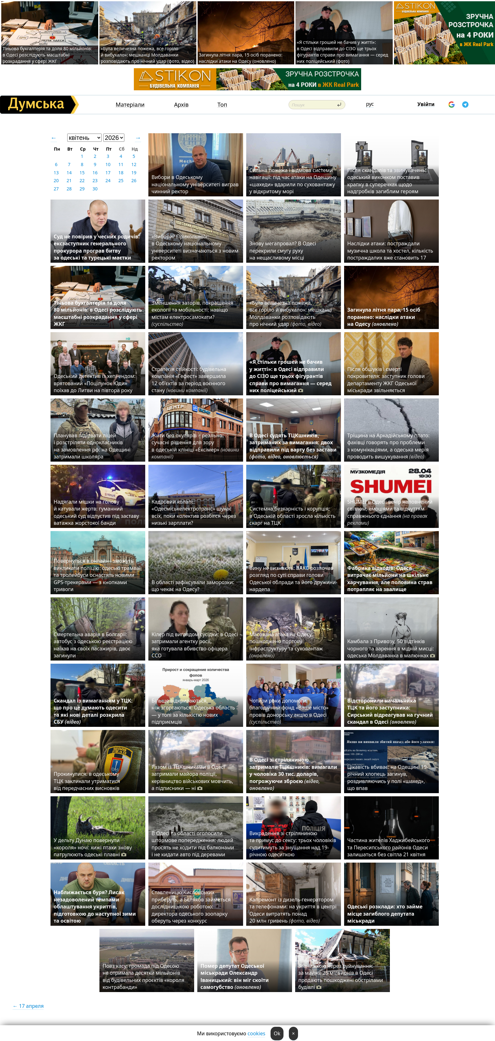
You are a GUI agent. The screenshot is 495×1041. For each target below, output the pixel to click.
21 (69, 180)
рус (370, 103)
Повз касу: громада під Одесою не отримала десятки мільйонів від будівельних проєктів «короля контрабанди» (143, 976)
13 (56, 173)
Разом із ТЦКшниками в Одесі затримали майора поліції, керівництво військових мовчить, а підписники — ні (192, 777)
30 (95, 189)
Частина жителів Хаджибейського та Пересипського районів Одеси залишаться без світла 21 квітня (388, 847)
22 (82, 180)
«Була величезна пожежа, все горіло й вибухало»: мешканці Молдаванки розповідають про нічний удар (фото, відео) (147, 54)
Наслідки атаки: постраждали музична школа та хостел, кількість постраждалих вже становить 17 (390, 250)
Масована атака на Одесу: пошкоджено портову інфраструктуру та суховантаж (286, 645)
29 (82, 189)
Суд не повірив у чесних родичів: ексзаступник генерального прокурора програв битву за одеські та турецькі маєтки (97, 247)
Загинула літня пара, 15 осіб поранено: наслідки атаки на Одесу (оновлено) (241, 58)
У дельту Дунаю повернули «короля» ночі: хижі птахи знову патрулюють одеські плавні (93, 847)
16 (95, 173)
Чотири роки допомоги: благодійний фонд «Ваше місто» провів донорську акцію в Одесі (289, 711)
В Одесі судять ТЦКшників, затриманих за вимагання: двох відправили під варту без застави (293, 446)
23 (95, 180)
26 (133, 180)
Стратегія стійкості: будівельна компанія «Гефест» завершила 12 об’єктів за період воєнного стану (189, 380)
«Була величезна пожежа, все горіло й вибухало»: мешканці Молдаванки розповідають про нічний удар (290, 313)
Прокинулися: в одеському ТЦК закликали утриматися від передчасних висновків (87, 781)
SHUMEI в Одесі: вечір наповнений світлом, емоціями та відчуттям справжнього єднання (389, 512)
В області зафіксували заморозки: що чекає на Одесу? (193, 586)
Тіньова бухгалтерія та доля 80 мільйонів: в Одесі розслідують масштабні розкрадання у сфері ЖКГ (47, 54)
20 (56, 180)
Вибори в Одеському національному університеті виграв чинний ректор (195, 184)
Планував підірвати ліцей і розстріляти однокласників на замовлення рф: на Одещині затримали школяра (92, 446)
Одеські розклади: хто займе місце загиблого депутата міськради (384, 913)
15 (82, 173)
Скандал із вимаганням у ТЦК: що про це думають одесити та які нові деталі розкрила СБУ (93, 711)
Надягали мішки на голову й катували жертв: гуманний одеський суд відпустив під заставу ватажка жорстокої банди (96, 512)
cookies (256, 1033)
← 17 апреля (28, 1005)
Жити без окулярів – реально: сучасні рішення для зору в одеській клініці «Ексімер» (195, 446)
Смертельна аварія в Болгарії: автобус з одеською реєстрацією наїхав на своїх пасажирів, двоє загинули (93, 645)
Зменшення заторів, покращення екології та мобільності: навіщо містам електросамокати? (192, 313)
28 (69, 189)
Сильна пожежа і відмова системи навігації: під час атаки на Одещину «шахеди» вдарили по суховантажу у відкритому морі (293, 181)
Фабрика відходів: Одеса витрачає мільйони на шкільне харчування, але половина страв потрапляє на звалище (389, 579)
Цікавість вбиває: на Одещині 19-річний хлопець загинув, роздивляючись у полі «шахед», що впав (387, 777)
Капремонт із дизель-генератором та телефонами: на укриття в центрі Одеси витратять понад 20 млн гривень (293, 910)
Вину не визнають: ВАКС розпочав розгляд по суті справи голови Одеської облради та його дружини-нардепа (293, 579)
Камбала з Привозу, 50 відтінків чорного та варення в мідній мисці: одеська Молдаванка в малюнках (391, 648)
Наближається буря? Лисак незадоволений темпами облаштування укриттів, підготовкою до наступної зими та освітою (95, 906)
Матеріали (130, 105)
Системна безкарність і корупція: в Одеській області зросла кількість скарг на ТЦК (292, 515)
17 (107, 173)
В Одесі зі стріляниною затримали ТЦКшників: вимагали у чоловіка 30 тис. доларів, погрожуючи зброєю (293, 774)
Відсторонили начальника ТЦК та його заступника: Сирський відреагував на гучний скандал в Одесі (390, 711)
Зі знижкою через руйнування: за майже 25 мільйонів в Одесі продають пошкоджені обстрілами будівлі (340, 976)
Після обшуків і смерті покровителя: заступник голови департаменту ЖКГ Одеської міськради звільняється (386, 380)
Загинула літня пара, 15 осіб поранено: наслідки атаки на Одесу (383, 316)
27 (56, 189)
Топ (222, 105)
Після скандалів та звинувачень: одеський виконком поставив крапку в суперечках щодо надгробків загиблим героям (386, 181)
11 (120, 164)
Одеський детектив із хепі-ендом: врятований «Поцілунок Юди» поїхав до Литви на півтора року (94, 383)
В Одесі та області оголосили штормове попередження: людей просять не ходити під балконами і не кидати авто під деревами (193, 844)
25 (120, 180)
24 (107, 180)
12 (133, 164)
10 (107, 164)
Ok (277, 1033)
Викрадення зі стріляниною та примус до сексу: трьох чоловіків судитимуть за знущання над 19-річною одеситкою (292, 844)
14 (69, 173)
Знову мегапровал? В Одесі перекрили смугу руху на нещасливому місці (282, 250)
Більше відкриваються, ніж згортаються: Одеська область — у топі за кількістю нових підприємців (193, 711)
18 (120, 173)
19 (133, 173)
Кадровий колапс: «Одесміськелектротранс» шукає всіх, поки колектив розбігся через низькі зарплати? (194, 512)
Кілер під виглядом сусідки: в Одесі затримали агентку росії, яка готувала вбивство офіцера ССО (195, 645)
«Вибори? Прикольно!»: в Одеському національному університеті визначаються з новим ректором (195, 247)
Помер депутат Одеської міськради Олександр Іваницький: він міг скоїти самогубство (234, 976)
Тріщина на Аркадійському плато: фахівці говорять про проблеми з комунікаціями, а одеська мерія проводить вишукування (388, 446)
